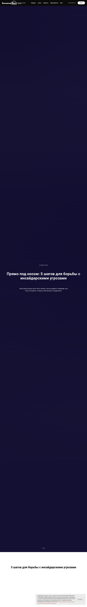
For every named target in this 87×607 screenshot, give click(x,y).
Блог (61, 3)
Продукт (33, 3)
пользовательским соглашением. (49, 603)
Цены (39, 3)
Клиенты (45, 3)
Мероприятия (54, 3)
